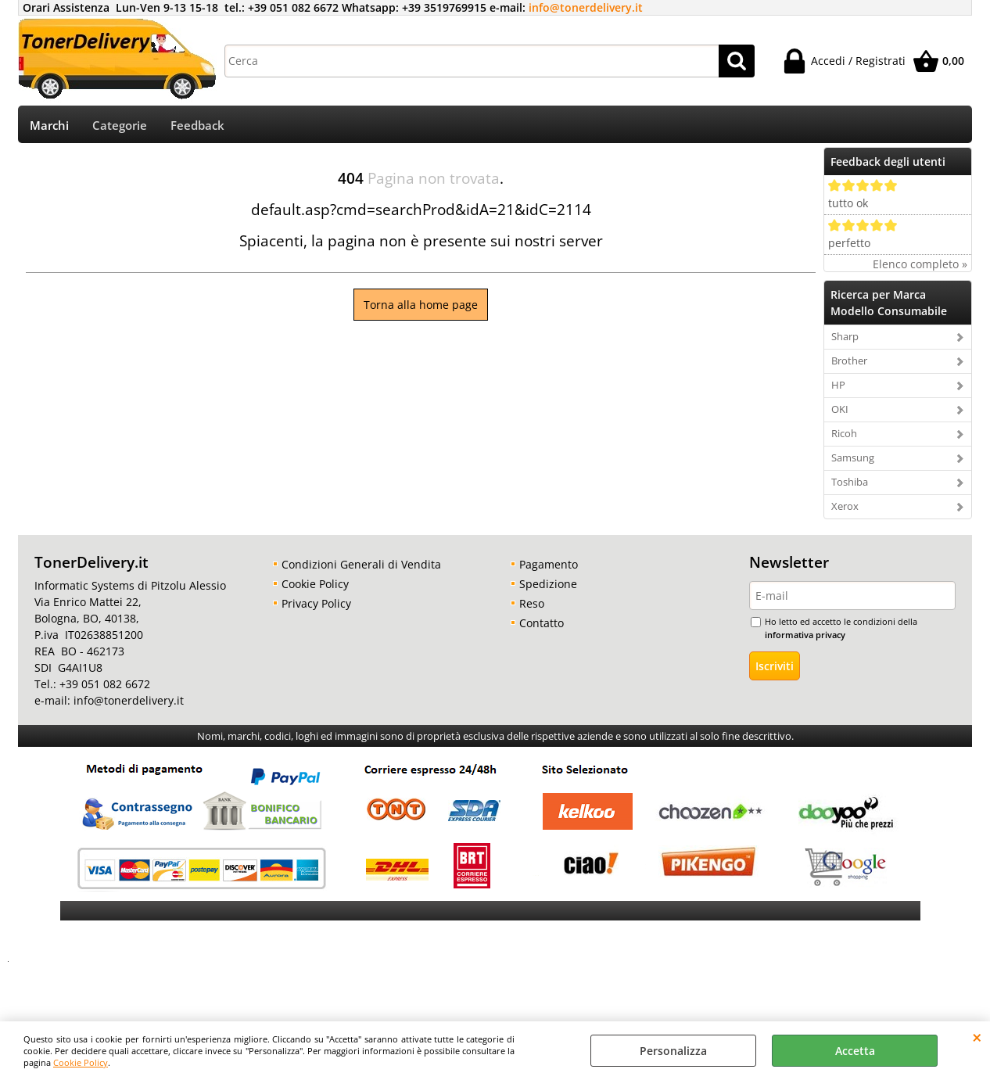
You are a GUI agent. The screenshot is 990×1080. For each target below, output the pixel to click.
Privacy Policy (316, 608)
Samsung (852, 463)
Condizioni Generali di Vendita (361, 569)
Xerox (845, 511)
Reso (531, 608)
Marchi (49, 128)
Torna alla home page (421, 310)
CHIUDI (977, 1037)
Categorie (119, 128)
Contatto (541, 628)
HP (838, 390)
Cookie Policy (80, 1062)
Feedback (197, 128)
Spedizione (548, 589)
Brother (849, 366)
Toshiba (849, 487)
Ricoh (844, 439)
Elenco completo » (920, 269)
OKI (839, 414)
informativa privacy (805, 639)
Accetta (855, 1050)
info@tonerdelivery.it (586, 7)
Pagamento (548, 569)
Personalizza (673, 1050)
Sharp (845, 342)
